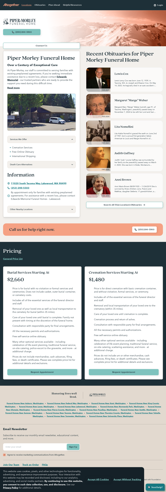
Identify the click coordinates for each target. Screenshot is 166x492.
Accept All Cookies (98, 479)
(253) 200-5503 (18, 188)
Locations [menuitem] (27, 5)
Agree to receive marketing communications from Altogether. (36, 455)
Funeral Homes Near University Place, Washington (111, 416)
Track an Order (30, 464)
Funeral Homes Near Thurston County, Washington (109, 413)
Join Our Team (11, 464)
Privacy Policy (10, 487)
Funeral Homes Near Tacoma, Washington (64, 413)
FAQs (45, 464)
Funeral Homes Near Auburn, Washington (25, 403)
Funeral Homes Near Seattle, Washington (139, 410)
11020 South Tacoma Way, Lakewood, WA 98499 (36, 183)
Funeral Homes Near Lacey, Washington (36, 407)
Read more (13, 87)
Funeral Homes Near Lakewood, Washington (77, 407)
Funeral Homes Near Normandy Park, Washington (122, 407)
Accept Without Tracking (127, 479)
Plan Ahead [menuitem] (54, 5)
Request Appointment (42, 372)
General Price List (13, 258)
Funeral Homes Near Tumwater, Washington (66, 416)
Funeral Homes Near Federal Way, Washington (67, 403)
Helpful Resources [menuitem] (72, 5)
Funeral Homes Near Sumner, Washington (24, 413)
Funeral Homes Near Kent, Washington (108, 403)
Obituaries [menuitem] (40, 5)
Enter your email (14, 446)
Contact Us (41, 46)
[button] (41, 139)
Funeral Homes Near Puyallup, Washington (98, 410)
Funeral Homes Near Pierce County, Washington (54, 410)
